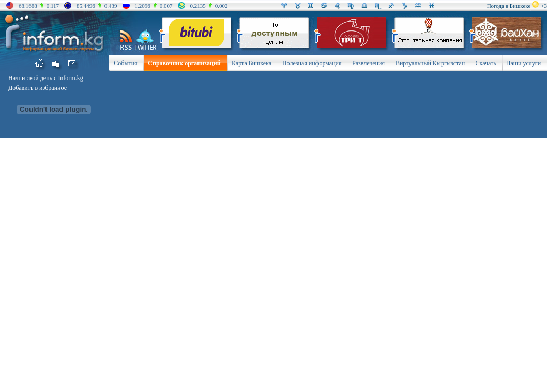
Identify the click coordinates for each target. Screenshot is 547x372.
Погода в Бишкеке (509, 6)
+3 (544, 6)
